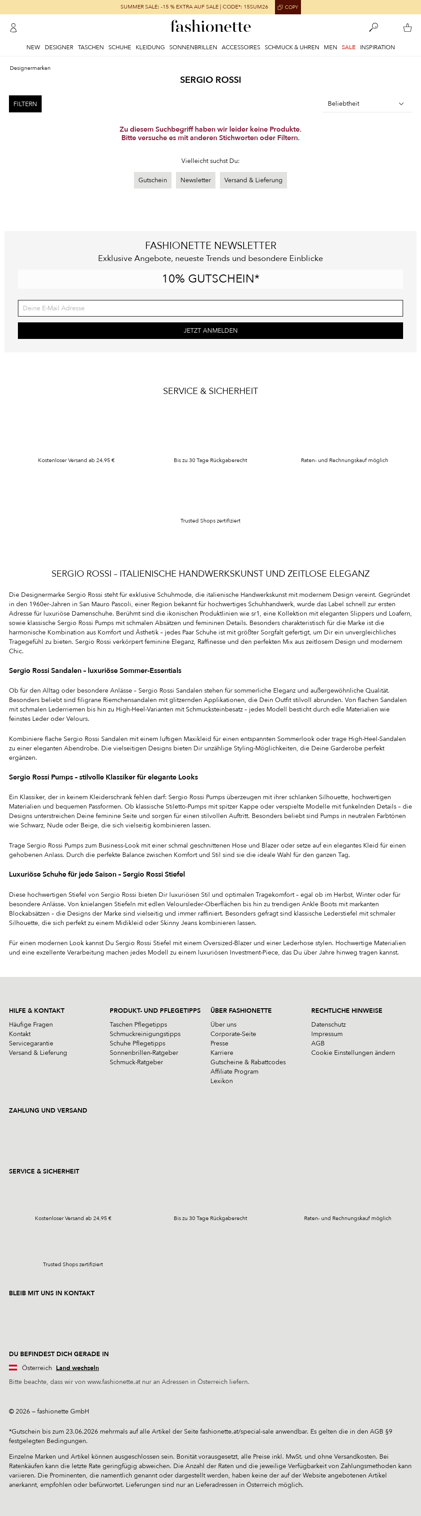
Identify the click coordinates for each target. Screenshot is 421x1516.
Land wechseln (77, 1368)
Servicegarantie (31, 1043)
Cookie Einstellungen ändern (353, 1053)
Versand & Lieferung (253, 180)
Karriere (221, 1053)
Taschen (91, 47)
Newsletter (195, 180)
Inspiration (377, 47)
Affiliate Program (234, 1071)
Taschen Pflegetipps (138, 1024)
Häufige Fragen (31, 1024)
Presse (219, 1043)
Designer (59, 47)
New (33, 47)
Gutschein (152, 180)
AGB (318, 1043)
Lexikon (221, 1081)
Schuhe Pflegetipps (137, 1043)
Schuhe (119, 47)
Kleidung (150, 47)
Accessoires (241, 47)
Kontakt (19, 1034)
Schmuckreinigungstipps (145, 1034)
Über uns (223, 1024)
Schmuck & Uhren (292, 47)
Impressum (327, 1034)
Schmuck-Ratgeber (136, 1062)
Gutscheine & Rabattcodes (248, 1062)
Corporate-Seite (233, 1034)
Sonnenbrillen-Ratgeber (144, 1053)
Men (330, 47)
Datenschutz (328, 1024)
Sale (349, 47)
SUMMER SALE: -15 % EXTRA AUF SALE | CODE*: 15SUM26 (194, 7)
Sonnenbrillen (193, 47)
